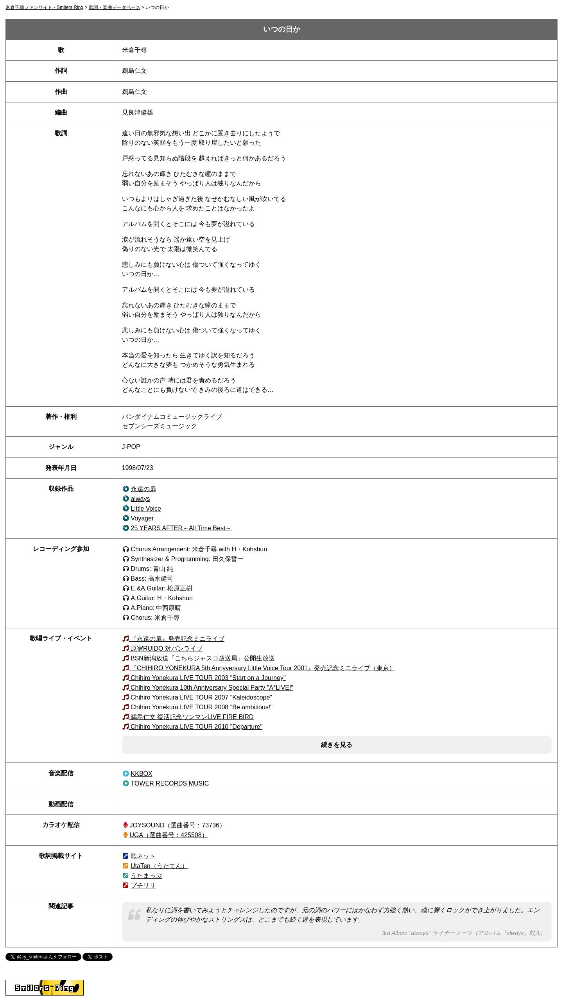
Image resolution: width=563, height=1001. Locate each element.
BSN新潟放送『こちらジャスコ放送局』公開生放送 (202, 658)
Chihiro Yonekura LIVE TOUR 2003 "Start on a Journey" (207, 678)
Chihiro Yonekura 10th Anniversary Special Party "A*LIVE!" (211, 687)
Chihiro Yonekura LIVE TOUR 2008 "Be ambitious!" (201, 707)
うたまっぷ (146, 875)
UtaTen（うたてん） (159, 866)
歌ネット (143, 856)
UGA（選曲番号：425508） (169, 835)
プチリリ (143, 885)
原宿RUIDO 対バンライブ (166, 648)
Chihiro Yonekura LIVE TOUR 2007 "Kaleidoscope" (201, 697)
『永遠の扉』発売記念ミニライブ (176, 638)
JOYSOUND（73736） (178, 825)
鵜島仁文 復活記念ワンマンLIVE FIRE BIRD (191, 717)
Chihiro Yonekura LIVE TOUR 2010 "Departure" (196, 726)
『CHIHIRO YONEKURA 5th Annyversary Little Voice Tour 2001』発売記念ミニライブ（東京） (262, 668)
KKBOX (141, 773)
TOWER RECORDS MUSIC (170, 783)
